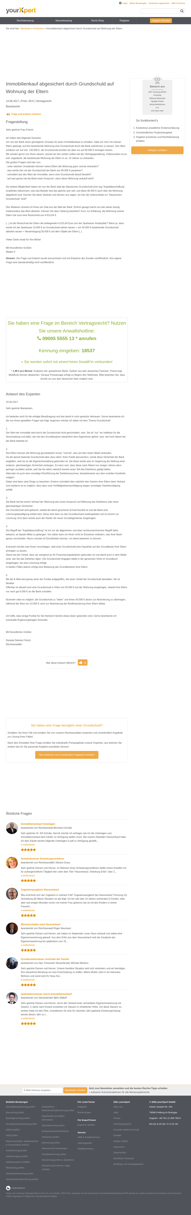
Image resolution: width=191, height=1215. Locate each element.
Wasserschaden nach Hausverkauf (40, 924)
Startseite (25, 28)
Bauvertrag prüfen (15, 1112)
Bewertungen (84, 1112)
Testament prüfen (50, 1137)
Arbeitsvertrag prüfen (16, 1150)
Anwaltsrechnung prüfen (54, 1154)
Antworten (38, 28)
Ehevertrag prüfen (51, 1142)
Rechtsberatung (25, 20)
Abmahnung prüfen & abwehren (58, 1160)
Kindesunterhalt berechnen (55, 1131)
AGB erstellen (13, 1129)
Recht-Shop (97, 20)
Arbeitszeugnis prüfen (17, 1156)
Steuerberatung (63, 20)
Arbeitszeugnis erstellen (18, 1162)
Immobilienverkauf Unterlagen (38, 824)
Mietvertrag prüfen (15, 1167)
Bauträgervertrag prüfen (18, 1118)
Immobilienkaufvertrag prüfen (20, 1106)
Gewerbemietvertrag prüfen (20, 1173)
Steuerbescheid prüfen (53, 1125)
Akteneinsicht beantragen (54, 1148)
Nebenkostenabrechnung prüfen (22, 1179)
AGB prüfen (12, 1135)
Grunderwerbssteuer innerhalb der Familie (45, 959)
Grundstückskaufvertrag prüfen (21, 1124)
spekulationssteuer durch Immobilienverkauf (46, 994)
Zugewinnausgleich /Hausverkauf (40, 889)
